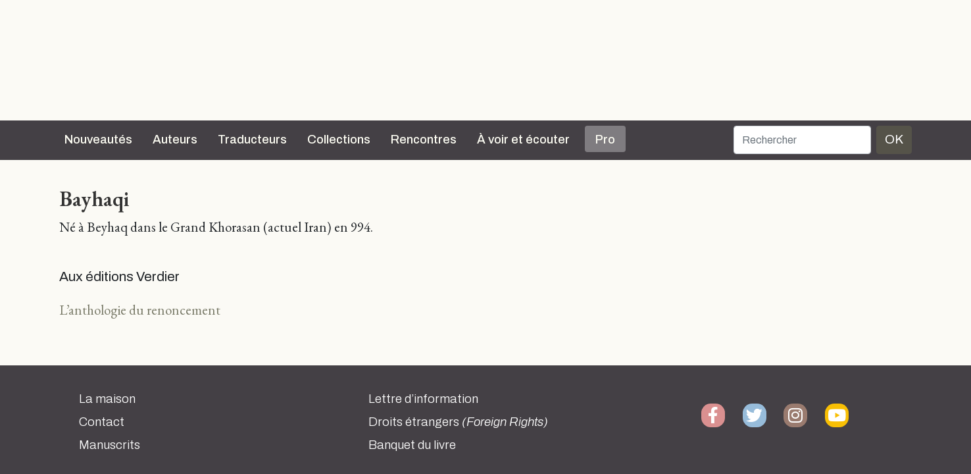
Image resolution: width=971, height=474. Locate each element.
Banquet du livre (412, 445)
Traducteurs (252, 139)
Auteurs (175, 139)
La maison (107, 399)
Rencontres (424, 139)
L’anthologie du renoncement (139, 310)
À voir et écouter (523, 139)
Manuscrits (109, 445)
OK (894, 139)
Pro (605, 139)
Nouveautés (98, 139)
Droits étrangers (458, 422)
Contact (101, 422)
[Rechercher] (802, 140)
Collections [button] (338, 139)
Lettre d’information (423, 399)
